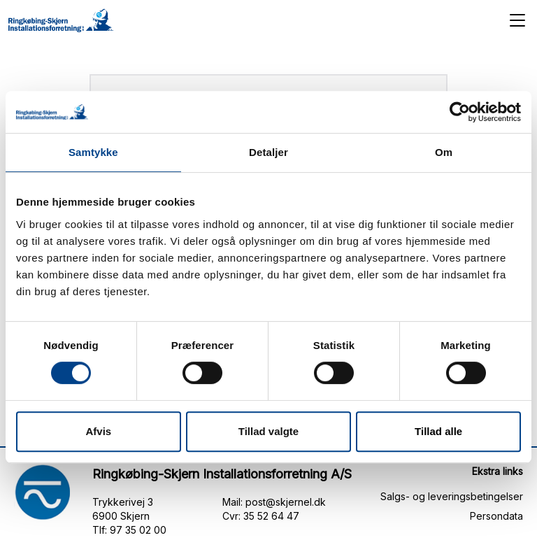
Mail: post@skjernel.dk (274, 502)
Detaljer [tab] (268, 152)
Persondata (496, 516)
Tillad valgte (268, 431)
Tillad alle (438, 431)
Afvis (98, 431)
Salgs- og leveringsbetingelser (451, 496)
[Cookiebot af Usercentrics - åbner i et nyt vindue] (460, 111)
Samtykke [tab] (93, 152)
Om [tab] (443, 152)
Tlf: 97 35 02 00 (129, 530)
